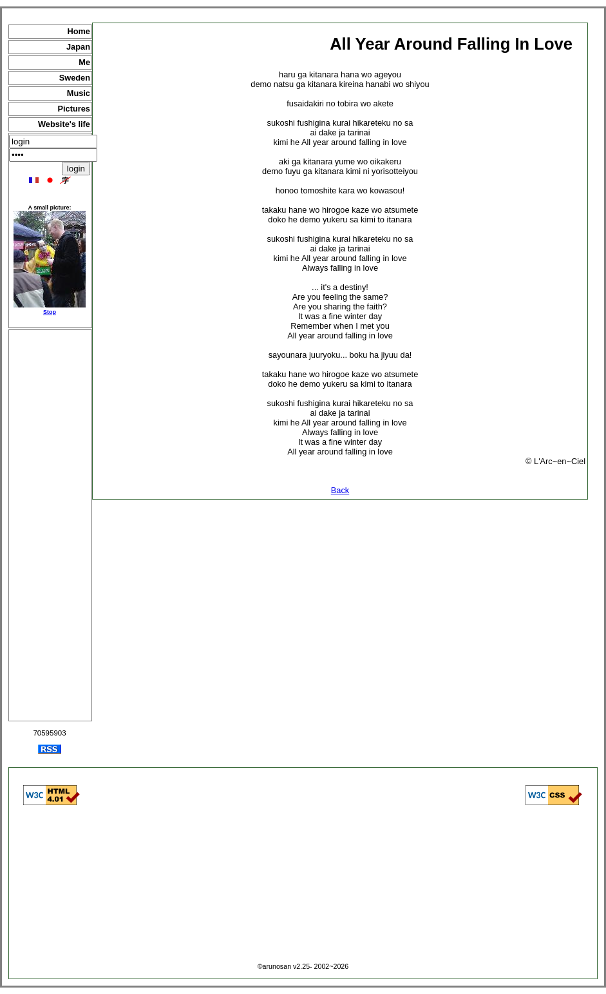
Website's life (64, 124)
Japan (78, 47)
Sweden (74, 78)
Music (78, 93)
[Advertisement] (50, 525)
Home (78, 31)
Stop (49, 312)
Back (340, 490)
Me (84, 62)
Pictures (73, 108)
